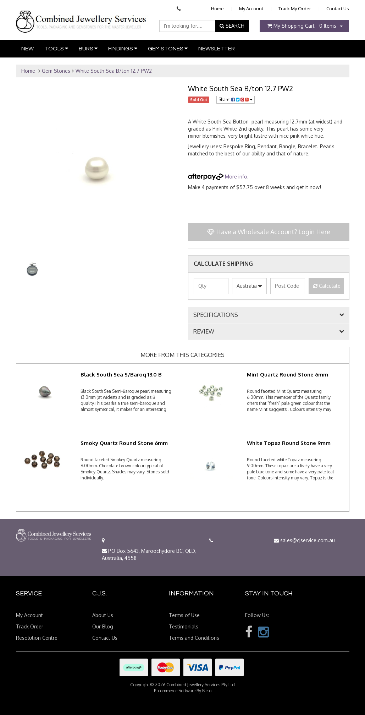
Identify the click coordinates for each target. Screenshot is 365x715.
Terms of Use (184, 615)
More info (217, 177)
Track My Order (294, 8)
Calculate (327, 286)
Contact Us (337, 8)
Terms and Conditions (194, 638)
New (27, 48)
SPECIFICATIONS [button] (215, 315)
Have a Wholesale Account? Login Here (268, 232)
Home (217, 8)
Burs (88, 48)
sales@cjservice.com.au (304, 540)
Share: (236, 99)
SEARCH (232, 26)
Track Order (29, 626)
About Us (102, 615)
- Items (301, 26)
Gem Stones (168, 48)
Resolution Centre (36, 638)
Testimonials (183, 626)
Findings (122, 48)
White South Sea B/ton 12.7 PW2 (114, 71)
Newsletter (216, 48)
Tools (56, 48)
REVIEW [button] (203, 332)
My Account (251, 8)
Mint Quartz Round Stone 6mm (287, 374)
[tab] (268, 315)
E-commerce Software (174, 690)
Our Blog (102, 626)
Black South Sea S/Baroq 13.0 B (121, 374)
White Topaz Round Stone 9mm (289, 443)
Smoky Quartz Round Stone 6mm (124, 443)
